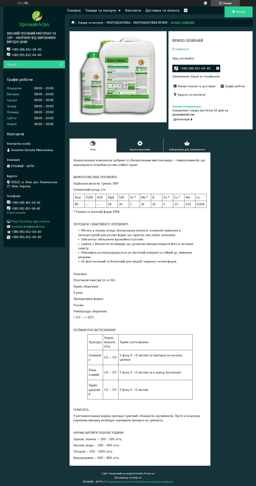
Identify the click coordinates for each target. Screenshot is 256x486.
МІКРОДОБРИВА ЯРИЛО (150, 23)
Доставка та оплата (162, 10)
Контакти (133, 10)
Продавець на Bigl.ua (128, 477)
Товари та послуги (100, 10)
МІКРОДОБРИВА (118, 23)
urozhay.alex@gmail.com (28, 227)
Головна (74, 10)
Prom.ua (149, 473)
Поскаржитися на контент (120, 481)
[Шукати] (61, 64)
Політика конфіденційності (156, 481)
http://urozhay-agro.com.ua (30, 221)
